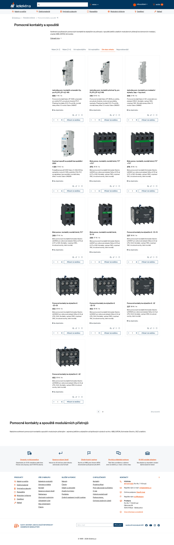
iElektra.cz (17, 18)
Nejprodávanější (122, 50)
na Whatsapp (139, 497)
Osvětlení (20, 500)
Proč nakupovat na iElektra (103, 488)
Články (41, 508)
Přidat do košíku (73, 120)
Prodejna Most (98, 485)
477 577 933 (128, 484)
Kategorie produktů (45, 482)
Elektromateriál (22, 485)
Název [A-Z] (56, 50)
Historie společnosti (100, 495)
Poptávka (65, 495)
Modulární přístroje (29, 18)
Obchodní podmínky (46, 498)
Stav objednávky (44, 504)
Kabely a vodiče (22, 482)
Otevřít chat (140, 493)
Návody (64, 482)
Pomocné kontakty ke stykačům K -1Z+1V (142, 233)
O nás (95, 491)
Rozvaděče (21, 492)
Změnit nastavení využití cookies (74, 498)
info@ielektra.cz (145, 488)
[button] (96, 5)
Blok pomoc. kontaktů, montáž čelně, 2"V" (67, 233)
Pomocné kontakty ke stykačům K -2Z (141, 304)
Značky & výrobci (68, 491)
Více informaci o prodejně (133, 512)
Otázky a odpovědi (68, 488)
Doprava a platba (44, 485)
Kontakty (96, 482)
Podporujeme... (98, 498)
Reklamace (42, 495)
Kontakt (41, 488)
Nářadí (19, 503)
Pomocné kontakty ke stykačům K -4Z (66, 375)
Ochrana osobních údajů (102, 501)
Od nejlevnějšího (79, 50)
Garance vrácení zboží (46, 491)
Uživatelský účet (44, 501)
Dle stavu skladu (108, 50)
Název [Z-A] (66, 50)
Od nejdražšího (93, 50)
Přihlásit (118, 525)
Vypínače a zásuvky (24, 489)
